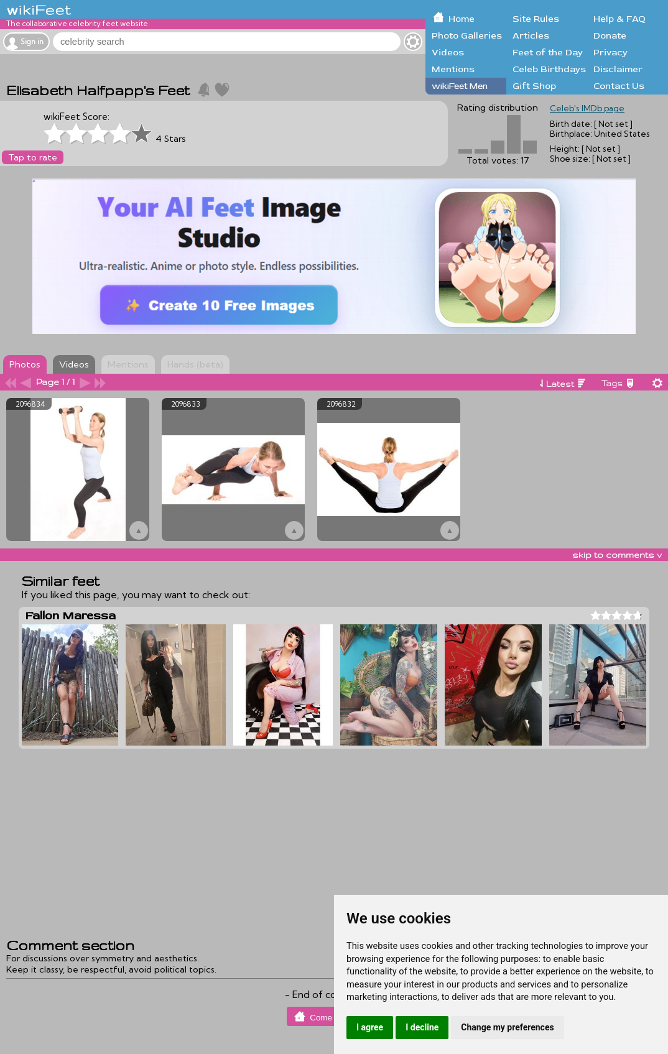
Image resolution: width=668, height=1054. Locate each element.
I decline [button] (422, 1027)
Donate (609, 36)
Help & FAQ (619, 19)
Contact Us (618, 86)
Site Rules (536, 19)
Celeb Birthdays (549, 69)
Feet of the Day (548, 52)
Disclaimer (617, 69)
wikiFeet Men (460, 86)
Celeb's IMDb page (587, 108)
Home (461, 19)
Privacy (610, 52)
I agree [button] (369, 1027)
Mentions (453, 69)
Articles (531, 36)
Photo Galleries (467, 36)
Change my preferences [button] (507, 1027)
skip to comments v (617, 555)
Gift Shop (534, 86)
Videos (448, 52)
